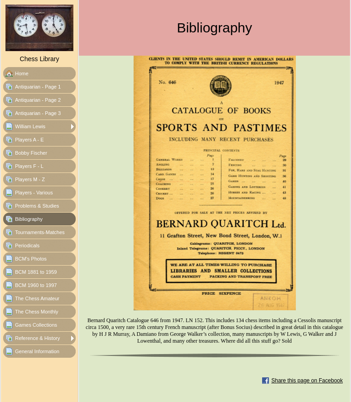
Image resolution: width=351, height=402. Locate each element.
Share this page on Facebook (307, 380)
